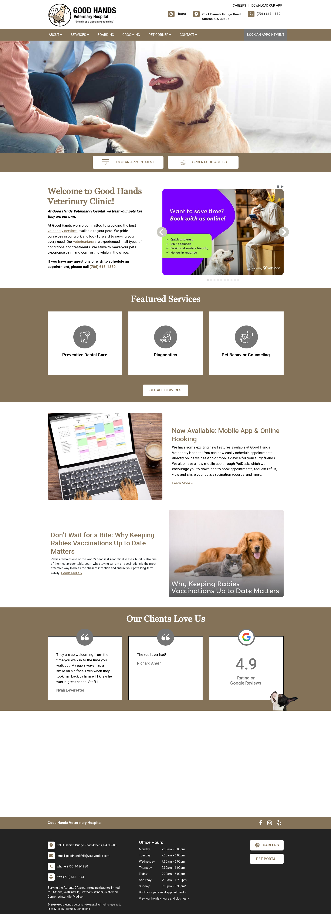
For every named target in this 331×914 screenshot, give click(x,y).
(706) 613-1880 (102, 267)
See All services (165, 390)
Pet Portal (267, 859)
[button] (278, 186)
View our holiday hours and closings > (164, 898)
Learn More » (182, 483)
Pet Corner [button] (159, 35)
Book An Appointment (265, 35)
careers (267, 845)
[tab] (208, 280)
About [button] (55, 35)
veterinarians (83, 241)
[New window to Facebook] (260, 823)
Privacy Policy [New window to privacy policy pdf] (56, 908)
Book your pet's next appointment (161, 892)
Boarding (105, 35)
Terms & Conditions (78, 908)
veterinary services (63, 231)
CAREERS (239, 5)
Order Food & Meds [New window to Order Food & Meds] (203, 162)
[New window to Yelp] (279, 823)
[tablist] (222, 280)
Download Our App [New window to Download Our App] (266, 5)
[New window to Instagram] (269, 823)
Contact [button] (188, 35)
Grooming (131, 35)
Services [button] (80, 35)
